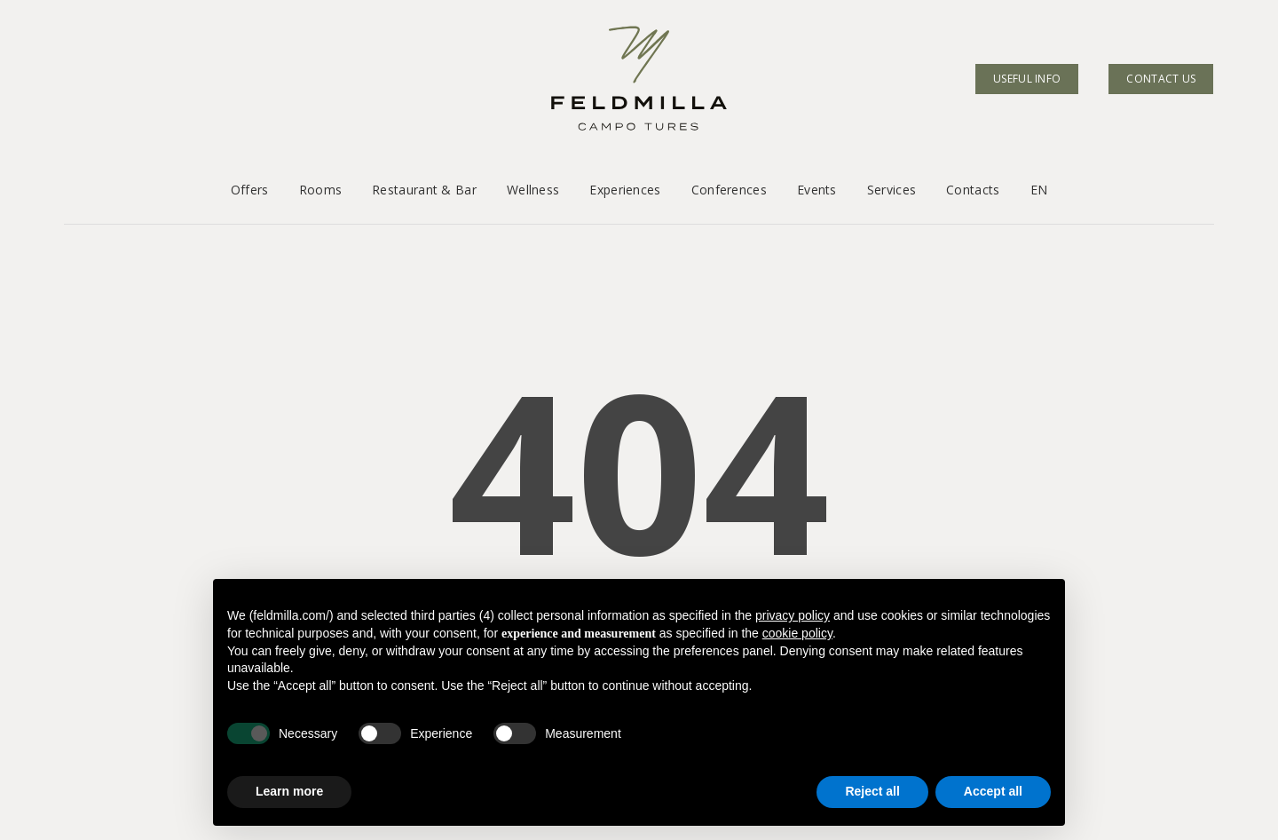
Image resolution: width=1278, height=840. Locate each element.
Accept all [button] (993, 791)
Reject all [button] (872, 791)
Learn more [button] (289, 791)
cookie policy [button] (797, 633)
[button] (33, 36)
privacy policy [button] (792, 615)
